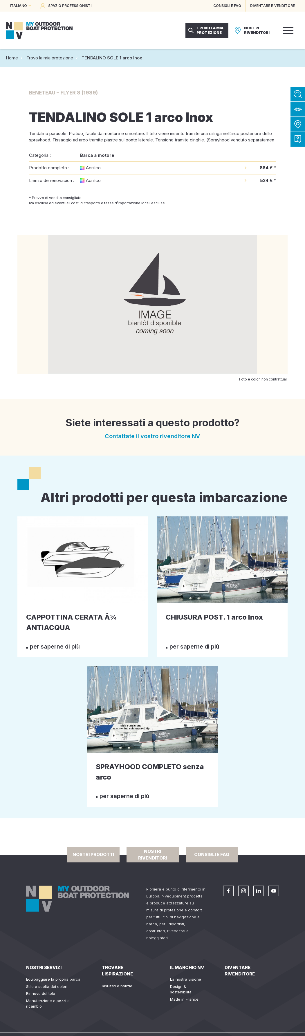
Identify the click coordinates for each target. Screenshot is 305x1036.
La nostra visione (185, 979)
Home (12, 58)
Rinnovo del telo (40, 993)
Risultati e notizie (117, 986)
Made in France (184, 999)
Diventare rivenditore (240, 971)
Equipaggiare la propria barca (53, 979)
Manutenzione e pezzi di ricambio (48, 1003)
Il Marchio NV (187, 967)
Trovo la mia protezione (49, 58)
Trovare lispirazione (117, 971)
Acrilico (93, 167)
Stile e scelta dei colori (46, 986)
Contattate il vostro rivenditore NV (152, 436)
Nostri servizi (44, 967)
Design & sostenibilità (181, 989)
